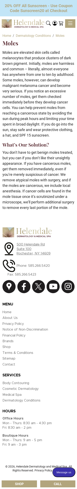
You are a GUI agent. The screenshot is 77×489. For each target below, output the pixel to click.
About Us (10, 318)
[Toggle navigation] (70, 23)
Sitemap (8, 358)
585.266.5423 (25, 274)
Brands (8, 341)
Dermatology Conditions (21, 400)
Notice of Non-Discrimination (25, 329)
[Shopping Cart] (61, 23)
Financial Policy (13, 335)
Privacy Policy (13, 323)
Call (58, 484)
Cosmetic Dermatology (20, 388)
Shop (6, 347)
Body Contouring (15, 383)
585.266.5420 (39, 265)
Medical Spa (12, 394)
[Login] (54, 23)
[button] (48, 23)
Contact (8, 364)
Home (6, 312)
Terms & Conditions (17, 352)
